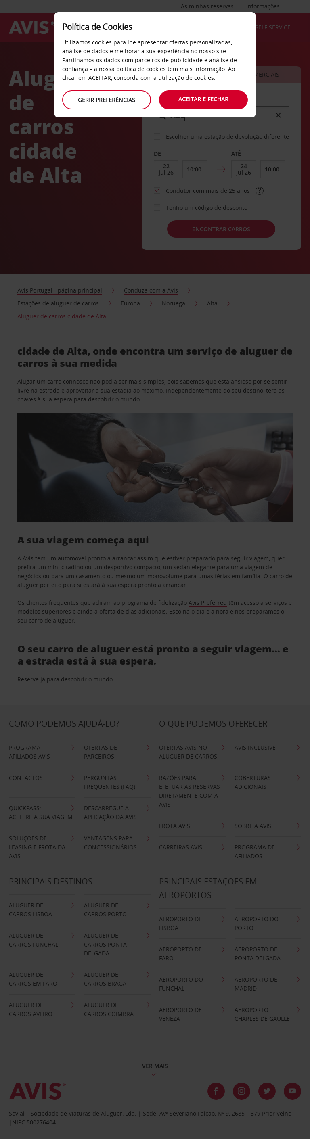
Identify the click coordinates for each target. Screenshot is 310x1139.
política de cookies (141, 69)
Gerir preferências (106, 100)
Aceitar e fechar (203, 99)
